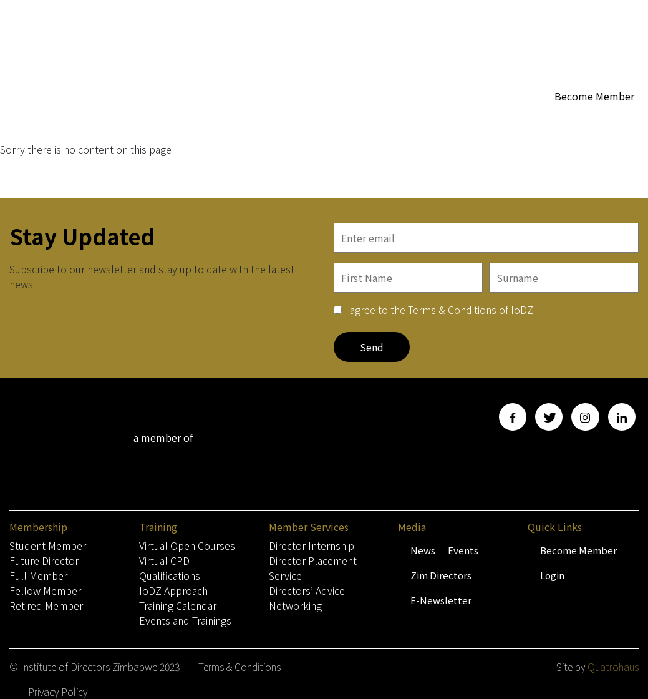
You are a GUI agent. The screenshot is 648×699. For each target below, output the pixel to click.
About (405, 119)
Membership (338, 119)
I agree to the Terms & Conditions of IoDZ (438, 309)
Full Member (38, 575)
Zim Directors (440, 575)
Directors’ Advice (307, 590)
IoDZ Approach (173, 590)
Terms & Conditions (239, 666)
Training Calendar (177, 605)
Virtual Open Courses (187, 545)
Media (601, 119)
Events (463, 550)
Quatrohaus (613, 666)
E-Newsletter (440, 600)
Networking (295, 605)
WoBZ (451, 119)
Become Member (594, 96)
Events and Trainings (185, 620)
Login (552, 575)
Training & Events (308, 144)
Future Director (44, 560)
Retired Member (46, 605)
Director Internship (311, 545)
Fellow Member (45, 590)
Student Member (47, 545)
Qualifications (169, 575)
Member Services (522, 119)
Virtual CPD (164, 560)
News (422, 550)
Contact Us (390, 144)
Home (277, 119)
